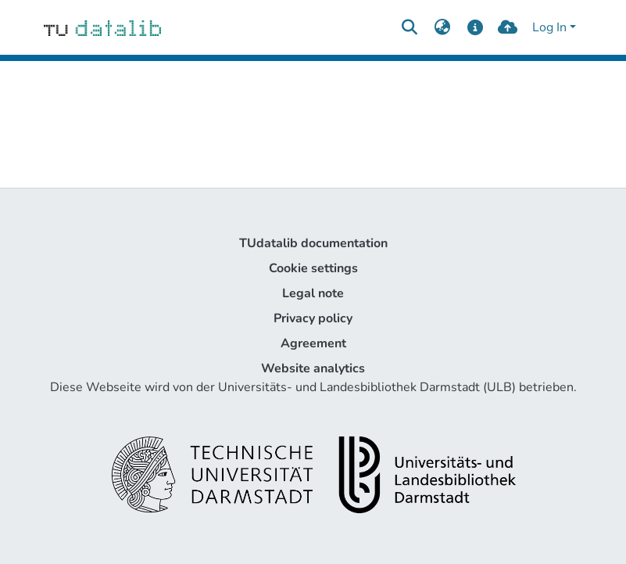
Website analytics (313, 368)
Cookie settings (313, 268)
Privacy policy (313, 318)
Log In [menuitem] (549, 27)
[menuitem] (443, 27)
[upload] (507, 27)
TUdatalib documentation (313, 243)
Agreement (313, 343)
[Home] (103, 27)
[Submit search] (410, 27)
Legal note (313, 293)
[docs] (475, 27)
